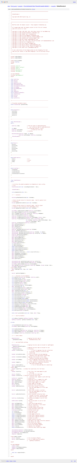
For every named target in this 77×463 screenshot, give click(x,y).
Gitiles (7, 461)
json (75, 461)
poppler (20, 6)
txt (71, 461)
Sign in (74, 2)
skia (9, 6)
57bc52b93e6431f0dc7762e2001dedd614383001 (36, 6)
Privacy (11, 461)
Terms (14, 461)
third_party (14, 6)
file (33, 9)
